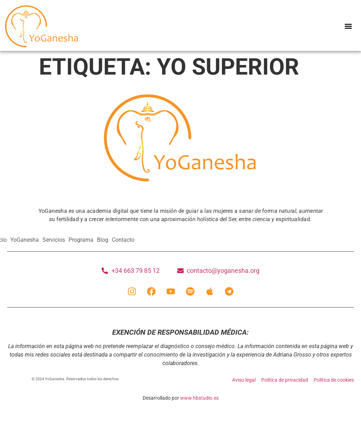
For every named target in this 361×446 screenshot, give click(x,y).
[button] (348, 26)
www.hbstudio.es (199, 398)
